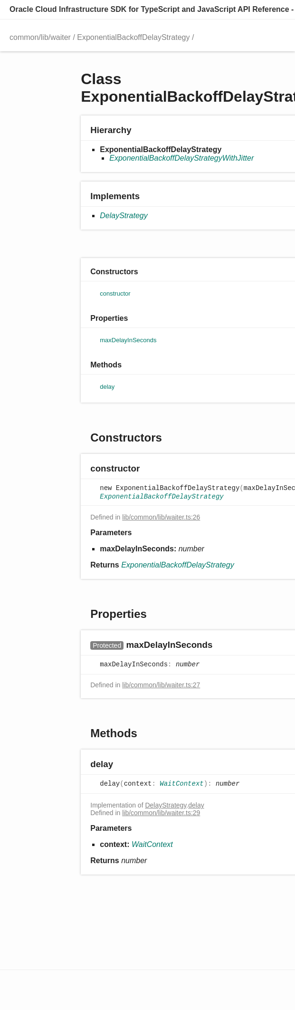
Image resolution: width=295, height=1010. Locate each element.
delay (196, 805)
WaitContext (181, 784)
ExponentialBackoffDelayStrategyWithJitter (181, 158)
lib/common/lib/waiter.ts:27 (161, 685)
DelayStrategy (124, 216)
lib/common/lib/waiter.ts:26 (161, 517)
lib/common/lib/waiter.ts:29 (161, 813)
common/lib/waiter (40, 37)
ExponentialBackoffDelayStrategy (133, 37)
